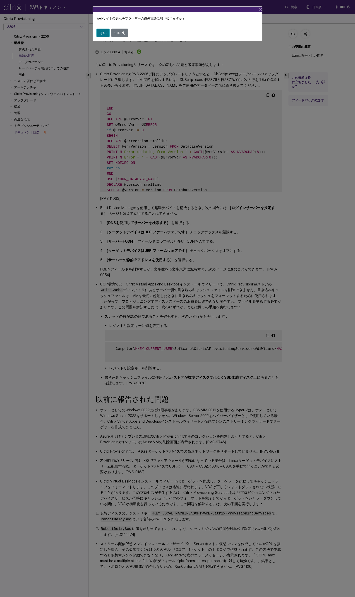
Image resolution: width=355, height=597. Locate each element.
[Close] (260, 9)
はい (103, 33)
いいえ (119, 33)
